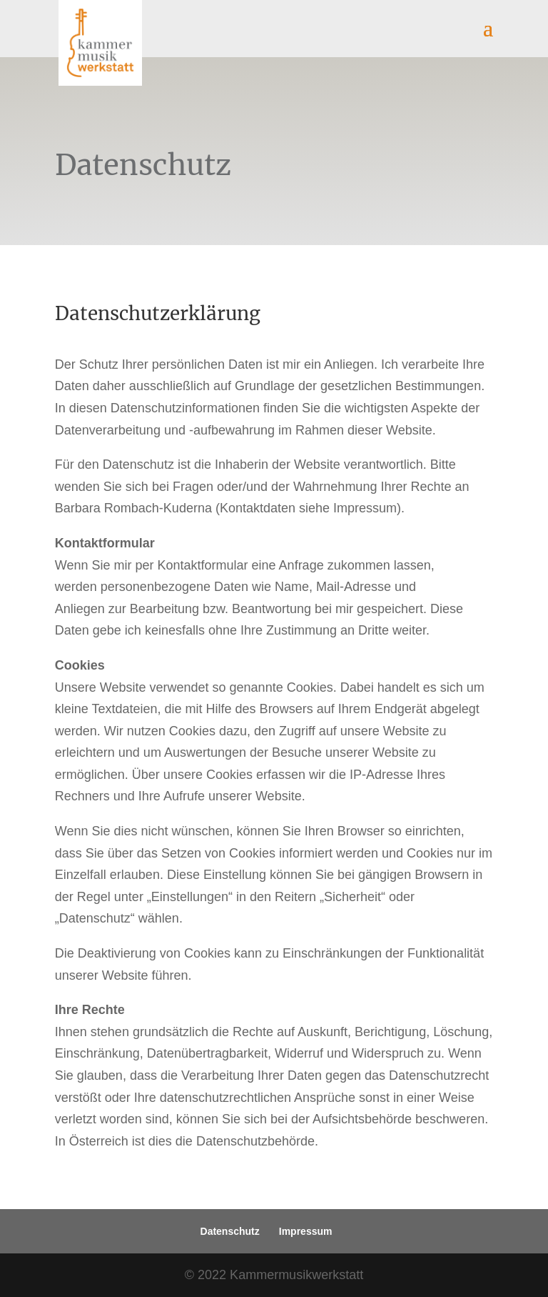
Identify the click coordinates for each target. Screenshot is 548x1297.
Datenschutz (230, 1231)
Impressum (306, 1231)
